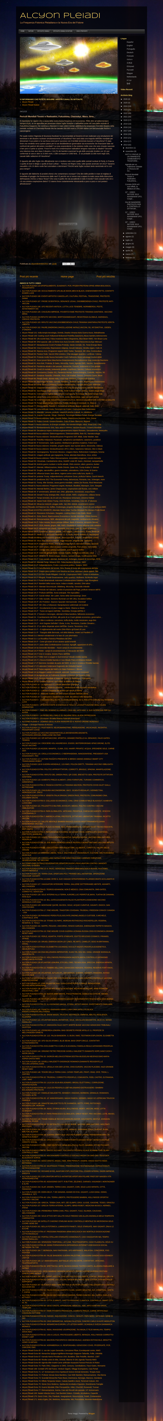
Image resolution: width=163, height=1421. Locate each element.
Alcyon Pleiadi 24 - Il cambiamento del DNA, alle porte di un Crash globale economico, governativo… (62, 617)
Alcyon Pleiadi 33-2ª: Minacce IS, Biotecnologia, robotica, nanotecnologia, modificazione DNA (59, 556)
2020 (125, 120)
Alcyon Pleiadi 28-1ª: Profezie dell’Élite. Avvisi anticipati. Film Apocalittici (51, 593)
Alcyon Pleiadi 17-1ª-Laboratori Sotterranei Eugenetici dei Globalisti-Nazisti (52, 666)
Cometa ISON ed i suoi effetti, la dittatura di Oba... (133, 186)
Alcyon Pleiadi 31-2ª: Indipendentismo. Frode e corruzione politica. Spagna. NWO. (55, 565)
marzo (128, 254)
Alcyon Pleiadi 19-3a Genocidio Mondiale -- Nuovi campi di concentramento (52, 648)
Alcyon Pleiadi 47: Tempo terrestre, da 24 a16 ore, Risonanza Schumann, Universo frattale (58, 498)
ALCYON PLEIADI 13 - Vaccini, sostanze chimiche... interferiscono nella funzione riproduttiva (59, 687)
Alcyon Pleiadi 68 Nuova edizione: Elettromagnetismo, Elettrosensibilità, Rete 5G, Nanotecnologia (61, 434)
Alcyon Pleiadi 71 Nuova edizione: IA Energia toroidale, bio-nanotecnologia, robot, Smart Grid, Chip (61, 424)
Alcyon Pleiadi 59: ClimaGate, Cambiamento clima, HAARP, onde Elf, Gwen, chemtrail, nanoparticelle (62, 461)
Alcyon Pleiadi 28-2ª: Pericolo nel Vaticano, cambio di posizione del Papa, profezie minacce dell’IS (61, 590)
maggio (129, 247)
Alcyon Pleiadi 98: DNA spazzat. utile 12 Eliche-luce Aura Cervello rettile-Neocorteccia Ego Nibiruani (62, 342)
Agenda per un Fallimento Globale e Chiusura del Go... (133, 167)
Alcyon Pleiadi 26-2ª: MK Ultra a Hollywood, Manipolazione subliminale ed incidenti (55, 605)
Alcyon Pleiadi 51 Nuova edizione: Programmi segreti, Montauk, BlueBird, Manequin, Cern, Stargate (62, 486)
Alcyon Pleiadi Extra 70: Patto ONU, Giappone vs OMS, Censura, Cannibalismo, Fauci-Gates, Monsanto (63, 1366)
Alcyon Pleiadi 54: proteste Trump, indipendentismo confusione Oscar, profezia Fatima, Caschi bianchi (63, 476)
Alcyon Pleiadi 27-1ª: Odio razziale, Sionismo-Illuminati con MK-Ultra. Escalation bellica (57, 599)
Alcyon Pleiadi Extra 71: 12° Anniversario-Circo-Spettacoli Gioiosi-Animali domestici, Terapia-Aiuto (61, 1372)
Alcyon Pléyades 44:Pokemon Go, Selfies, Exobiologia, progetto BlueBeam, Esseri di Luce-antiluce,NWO (64, 507)
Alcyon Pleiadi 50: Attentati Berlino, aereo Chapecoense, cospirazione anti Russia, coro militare (60, 489)
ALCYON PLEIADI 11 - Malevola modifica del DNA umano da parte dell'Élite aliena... (56, 694)
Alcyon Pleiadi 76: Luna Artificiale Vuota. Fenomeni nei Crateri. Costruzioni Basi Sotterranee (58, 409)
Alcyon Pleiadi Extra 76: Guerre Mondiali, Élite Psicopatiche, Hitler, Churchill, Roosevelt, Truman (60, 1387)
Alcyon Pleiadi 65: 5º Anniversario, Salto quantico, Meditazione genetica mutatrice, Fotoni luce (59, 443)
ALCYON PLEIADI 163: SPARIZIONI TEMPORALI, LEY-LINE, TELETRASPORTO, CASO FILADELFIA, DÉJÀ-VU (67, 1242)
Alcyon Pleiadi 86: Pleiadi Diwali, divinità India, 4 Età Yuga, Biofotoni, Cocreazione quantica (58, 379)
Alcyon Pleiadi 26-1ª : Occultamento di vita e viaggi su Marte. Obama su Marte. (53, 608)
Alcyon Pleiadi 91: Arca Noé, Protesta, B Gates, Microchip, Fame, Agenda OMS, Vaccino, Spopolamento (63, 363)
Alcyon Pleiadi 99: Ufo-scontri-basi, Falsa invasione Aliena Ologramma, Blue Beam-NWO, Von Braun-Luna (64, 339)
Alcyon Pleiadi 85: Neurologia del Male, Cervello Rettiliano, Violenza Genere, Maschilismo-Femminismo (63, 382)
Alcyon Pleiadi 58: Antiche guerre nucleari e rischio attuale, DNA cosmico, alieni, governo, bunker (60, 464)
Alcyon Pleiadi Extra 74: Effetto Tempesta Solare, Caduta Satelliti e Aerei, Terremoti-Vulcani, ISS (60, 1381)
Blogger (92, 1414)
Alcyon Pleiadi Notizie (30, 105)
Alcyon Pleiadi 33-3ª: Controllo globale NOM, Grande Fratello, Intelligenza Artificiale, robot (58, 553)
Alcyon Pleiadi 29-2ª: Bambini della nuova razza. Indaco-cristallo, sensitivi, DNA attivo (56, 583)
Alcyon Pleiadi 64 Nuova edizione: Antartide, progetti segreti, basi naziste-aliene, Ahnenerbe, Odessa (62, 446)
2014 (125, 141)
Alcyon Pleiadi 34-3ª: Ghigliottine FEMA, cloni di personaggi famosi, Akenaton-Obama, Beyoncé (60, 544)
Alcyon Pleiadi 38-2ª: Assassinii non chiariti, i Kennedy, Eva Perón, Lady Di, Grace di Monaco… (60, 528)
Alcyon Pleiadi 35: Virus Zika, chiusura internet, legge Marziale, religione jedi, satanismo (57, 541)
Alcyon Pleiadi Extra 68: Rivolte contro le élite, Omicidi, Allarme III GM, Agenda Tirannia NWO (59, 1360)
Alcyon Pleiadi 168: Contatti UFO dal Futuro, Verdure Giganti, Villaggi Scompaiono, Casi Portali (60, 1369)
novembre (130, 151)
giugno (129, 244)
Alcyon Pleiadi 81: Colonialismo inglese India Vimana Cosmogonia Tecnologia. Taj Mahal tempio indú (62, 394)
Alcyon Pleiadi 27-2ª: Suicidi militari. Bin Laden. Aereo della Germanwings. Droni (54, 596)
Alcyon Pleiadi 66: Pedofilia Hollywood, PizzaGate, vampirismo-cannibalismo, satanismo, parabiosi (61, 440)
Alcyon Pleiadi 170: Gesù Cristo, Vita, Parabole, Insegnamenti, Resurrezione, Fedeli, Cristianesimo (61, 1396)
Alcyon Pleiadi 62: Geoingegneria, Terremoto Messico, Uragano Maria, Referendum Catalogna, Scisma (63, 452)
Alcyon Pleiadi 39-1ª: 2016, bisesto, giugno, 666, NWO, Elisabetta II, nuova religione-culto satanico (61, 525)
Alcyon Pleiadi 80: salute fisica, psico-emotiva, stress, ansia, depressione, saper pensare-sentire (60, 397)
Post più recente (29, 276)
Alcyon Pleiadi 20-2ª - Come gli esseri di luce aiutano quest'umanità (49, 642)
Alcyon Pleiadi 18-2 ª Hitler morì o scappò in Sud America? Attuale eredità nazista (54, 657)
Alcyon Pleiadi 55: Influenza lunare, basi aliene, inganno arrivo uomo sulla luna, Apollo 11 (57, 473)
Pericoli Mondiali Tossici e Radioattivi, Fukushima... (131, 177)
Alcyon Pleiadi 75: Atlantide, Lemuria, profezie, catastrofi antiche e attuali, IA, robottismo (57, 412)
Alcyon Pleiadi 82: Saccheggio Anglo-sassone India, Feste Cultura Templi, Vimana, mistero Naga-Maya (63, 391)
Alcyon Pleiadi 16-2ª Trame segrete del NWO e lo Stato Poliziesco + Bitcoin (52, 669)
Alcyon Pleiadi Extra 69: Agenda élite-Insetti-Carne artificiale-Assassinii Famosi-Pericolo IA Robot (60, 1363)
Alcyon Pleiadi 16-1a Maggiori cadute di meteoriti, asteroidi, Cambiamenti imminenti (55, 672)
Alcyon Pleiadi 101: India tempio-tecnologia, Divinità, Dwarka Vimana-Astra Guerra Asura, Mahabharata (63, 333)
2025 (125, 103)
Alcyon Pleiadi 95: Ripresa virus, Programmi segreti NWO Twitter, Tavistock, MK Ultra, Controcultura (62, 351)
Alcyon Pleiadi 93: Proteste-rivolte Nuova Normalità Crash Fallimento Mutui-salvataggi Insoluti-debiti (62, 357)
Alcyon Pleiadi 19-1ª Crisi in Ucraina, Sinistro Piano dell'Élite (46, 654)
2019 (125, 124)
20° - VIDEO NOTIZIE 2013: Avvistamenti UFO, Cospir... (133, 225)
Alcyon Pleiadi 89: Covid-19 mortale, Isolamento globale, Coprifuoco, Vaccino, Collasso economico (61, 369)
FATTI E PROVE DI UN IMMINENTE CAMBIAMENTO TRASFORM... (133, 157)
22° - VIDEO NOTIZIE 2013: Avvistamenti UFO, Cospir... (133, 195)
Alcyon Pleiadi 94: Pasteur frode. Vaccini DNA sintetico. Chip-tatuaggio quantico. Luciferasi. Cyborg (61, 354)
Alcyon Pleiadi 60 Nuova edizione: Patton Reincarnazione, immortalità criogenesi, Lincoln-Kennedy (61, 458)
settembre (130, 233)
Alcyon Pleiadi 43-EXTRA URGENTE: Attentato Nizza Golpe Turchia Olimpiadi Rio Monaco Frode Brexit (63, 510)
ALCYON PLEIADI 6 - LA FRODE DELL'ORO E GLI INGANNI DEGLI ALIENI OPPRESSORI (59, 715)
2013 (125, 145)
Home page (67, 276)
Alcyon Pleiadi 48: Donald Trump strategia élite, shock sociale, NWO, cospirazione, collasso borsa (61, 495)
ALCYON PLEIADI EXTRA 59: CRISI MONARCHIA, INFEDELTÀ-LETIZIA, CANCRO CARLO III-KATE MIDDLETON (68, 1321)
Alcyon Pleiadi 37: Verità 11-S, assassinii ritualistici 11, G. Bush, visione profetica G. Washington (60, 534)
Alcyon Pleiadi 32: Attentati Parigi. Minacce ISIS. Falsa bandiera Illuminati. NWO (54, 562)
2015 (125, 138)
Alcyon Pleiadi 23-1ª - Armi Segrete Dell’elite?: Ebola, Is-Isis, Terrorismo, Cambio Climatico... (59, 623)
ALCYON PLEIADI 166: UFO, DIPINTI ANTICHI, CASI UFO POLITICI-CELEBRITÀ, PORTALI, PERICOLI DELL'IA (67, 1276)
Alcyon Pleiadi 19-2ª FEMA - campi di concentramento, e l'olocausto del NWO (53, 651)
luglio (128, 240)
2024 (125, 106)
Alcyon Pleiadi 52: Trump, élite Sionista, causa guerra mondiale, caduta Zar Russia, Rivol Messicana (62, 483)
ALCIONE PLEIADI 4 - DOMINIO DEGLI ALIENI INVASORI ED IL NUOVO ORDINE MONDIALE (60, 722)
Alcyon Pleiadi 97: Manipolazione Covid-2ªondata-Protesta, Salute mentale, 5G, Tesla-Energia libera (62, 345)
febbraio (129, 258)
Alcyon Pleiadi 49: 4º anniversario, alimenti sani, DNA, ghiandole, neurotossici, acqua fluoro (58, 492)
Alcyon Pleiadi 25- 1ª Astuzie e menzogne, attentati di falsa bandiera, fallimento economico (58, 614)
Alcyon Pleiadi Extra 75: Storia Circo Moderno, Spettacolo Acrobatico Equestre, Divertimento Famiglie (62, 1384)
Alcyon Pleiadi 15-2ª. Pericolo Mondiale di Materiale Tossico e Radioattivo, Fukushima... (57, 678)
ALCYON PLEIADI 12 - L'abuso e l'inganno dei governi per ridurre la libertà (52, 691)
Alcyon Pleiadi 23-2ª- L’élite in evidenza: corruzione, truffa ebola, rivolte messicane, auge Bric (59, 620)
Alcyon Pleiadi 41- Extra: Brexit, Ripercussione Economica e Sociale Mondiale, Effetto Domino (59, 516)
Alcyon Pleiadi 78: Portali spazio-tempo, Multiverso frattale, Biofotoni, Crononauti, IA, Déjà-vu (59, 403)
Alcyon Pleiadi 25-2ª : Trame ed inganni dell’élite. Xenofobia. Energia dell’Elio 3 (53, 611)
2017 (125, 131)
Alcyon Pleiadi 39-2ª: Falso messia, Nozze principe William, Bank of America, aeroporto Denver (60, 522)
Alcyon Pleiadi (60, 16)
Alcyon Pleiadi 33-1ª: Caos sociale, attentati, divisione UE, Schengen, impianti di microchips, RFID (61, 559)
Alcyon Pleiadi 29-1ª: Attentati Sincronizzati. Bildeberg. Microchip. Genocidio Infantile (56, 587)
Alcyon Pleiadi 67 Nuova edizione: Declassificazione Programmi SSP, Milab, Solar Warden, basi (60, 437)
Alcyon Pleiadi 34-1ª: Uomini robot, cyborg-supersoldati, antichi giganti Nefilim (53, 550)
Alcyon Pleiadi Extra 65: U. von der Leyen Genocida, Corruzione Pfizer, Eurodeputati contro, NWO (61, 1350)
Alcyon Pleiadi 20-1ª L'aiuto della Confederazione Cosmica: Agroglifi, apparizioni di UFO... (58, 645)
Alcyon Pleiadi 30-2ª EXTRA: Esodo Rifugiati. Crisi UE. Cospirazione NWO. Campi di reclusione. (60, 574)
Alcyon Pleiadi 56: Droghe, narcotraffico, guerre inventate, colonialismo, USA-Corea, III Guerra (59, 470)
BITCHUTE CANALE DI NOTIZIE (62, 31)
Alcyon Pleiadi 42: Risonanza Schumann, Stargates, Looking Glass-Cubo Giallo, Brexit (56, 513)
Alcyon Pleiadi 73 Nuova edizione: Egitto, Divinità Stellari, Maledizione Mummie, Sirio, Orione (59, 418)
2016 (125, 134)
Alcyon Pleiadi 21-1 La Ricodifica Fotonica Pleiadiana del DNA (47, 639)
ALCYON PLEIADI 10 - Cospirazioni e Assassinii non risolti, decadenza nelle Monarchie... (58, 697)
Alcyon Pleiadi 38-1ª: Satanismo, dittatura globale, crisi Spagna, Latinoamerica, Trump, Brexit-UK (60, 532)
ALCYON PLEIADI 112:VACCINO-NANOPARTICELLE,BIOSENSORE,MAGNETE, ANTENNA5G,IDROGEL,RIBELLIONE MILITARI (55, 734)
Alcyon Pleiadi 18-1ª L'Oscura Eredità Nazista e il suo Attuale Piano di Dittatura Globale (57, 660)
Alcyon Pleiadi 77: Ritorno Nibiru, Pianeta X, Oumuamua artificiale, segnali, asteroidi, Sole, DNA (60, 406)
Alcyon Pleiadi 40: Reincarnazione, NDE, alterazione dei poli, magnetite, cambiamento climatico (60, 519)
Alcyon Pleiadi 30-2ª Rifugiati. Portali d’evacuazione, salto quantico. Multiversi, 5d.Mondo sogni (60, 577)
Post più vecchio (106, 276)
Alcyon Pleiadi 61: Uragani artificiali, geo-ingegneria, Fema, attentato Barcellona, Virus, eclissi (59, 455)
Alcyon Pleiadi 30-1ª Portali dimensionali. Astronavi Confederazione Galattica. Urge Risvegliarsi (60, 580)
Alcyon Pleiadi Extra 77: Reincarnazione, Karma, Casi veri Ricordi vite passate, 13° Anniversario (60, 1390)
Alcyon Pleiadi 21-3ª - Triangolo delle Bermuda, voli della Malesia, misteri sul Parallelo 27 (57, 632)
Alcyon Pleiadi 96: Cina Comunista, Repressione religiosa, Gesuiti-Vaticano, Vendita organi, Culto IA (62, 348)
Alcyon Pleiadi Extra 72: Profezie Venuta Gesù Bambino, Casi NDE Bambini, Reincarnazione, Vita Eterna (64, 1375)
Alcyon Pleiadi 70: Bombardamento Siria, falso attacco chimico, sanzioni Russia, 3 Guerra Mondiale (61, 428)
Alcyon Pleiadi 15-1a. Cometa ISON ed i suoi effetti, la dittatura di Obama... (52, 681)
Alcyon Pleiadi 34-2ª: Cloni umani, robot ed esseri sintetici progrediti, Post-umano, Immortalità (59, 547)
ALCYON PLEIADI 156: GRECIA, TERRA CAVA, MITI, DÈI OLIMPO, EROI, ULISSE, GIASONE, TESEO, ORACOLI (68, 1203)
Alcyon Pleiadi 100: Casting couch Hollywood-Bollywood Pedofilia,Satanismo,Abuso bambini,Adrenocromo (64, 336)
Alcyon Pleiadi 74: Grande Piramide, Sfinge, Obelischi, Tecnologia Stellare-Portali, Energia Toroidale (62, 415)
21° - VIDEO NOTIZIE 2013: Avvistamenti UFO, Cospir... (133, 215)
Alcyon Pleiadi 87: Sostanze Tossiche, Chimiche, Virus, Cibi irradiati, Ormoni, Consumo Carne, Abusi (62, 375)
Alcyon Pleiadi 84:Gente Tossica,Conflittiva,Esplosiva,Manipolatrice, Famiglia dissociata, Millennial (61, 385)
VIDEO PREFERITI (81, 31)
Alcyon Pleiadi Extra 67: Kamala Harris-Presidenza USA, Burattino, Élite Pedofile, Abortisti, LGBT (61, 1357)
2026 (125, 99)
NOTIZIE (31, 31)
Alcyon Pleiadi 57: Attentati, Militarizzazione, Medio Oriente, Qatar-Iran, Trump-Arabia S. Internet (60, 467)
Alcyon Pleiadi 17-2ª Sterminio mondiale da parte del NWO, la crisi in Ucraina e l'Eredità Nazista (60, 663)
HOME (23, 31)
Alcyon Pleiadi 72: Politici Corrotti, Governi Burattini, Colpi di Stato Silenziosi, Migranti (56, 421)
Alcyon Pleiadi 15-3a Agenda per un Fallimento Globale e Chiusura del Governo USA (56, 675)
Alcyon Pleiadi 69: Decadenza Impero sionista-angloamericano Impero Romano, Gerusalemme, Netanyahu (65, 430)
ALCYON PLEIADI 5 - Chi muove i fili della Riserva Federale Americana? (51, 718)
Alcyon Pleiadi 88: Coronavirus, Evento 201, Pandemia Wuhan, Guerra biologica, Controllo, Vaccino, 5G (63, 372)
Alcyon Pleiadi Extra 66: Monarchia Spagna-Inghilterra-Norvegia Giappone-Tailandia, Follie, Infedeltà (62, 1353)
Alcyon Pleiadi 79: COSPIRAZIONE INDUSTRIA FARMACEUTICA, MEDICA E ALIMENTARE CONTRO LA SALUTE (68, 400)
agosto (129, 237)
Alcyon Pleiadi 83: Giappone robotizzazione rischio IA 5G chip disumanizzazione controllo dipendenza (62, 388)
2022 (125, 113)
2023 (125, 110)
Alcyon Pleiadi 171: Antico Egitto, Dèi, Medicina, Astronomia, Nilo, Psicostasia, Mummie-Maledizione (62, 1399)
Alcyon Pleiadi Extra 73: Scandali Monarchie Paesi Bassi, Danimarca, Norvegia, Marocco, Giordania (62, 1378)
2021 (125, 117)
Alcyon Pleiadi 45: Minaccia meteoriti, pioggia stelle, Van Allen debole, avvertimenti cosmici (58, 504)
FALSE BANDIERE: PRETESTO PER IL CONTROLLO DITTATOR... (133, 205)
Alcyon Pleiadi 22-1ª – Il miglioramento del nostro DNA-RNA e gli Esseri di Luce (53, 629)
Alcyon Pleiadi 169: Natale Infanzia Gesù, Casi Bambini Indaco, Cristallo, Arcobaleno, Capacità (60, 1393)
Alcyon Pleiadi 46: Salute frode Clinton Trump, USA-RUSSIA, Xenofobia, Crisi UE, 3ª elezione (59, 501)
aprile (128, 251)
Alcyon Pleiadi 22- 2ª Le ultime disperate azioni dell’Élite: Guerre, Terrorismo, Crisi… (55, 626)
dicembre (129, 148)
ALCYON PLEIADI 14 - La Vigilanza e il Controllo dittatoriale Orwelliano (50, 685)
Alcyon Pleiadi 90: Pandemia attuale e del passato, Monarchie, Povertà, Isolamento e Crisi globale (61, 366)
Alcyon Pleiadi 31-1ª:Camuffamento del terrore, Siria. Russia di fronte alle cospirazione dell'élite (60, 568)
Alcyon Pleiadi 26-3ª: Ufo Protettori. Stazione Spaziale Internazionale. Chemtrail (54, 602)
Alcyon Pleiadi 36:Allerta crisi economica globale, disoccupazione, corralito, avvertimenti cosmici (60, 538)
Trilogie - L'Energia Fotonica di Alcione (37, 725)
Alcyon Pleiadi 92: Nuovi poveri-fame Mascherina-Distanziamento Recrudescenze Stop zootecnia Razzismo (65, 360)
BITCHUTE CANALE (43, 31)
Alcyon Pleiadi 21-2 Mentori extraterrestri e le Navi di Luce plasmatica (49, 636)
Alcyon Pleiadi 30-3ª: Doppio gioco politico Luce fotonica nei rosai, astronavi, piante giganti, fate (60, 571)
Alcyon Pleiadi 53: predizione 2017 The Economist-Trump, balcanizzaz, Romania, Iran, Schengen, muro (63, 479)
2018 (125, 127)
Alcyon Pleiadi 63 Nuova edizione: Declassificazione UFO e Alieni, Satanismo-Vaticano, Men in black (62, 449)
